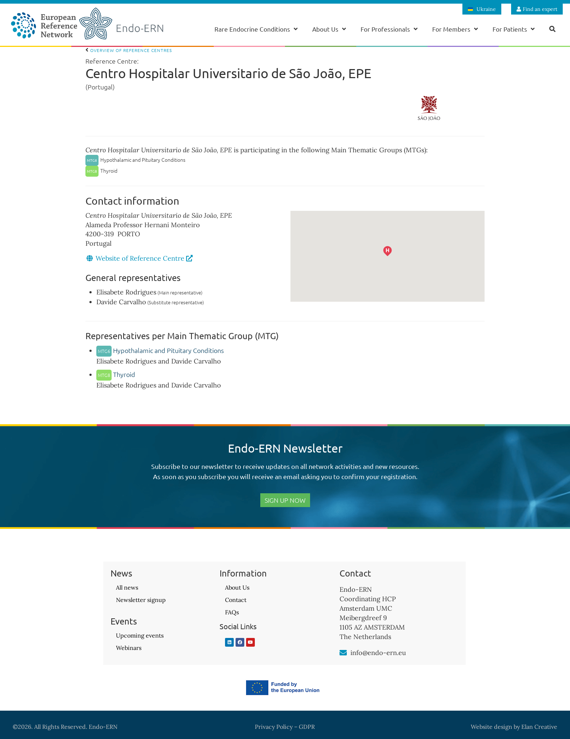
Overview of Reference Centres (128, 50)
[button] (397, 260)
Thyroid (115, 374)
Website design (491, 726)
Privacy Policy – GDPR (285, 726)
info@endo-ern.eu (378, 652)
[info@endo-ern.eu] (343, 652)
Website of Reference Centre (144, 258)
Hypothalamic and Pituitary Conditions (160, 350)
